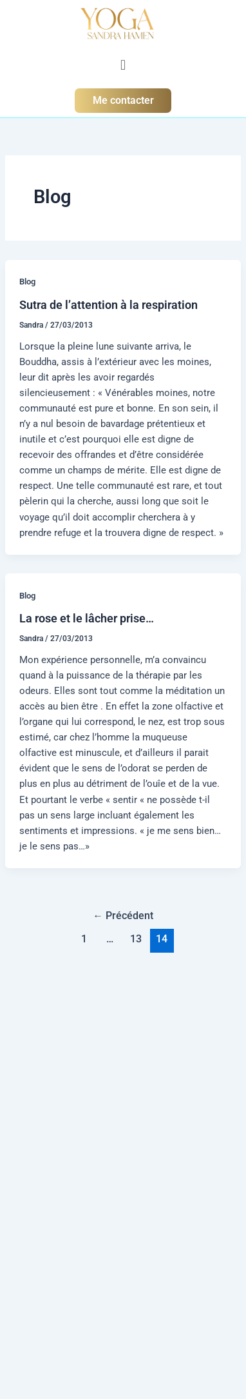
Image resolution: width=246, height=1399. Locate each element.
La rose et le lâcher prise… (86, 618)
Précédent (123, 916)
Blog (27, 281)
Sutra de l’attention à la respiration (108, 305)
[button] (122, 65)
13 (136, 939)
